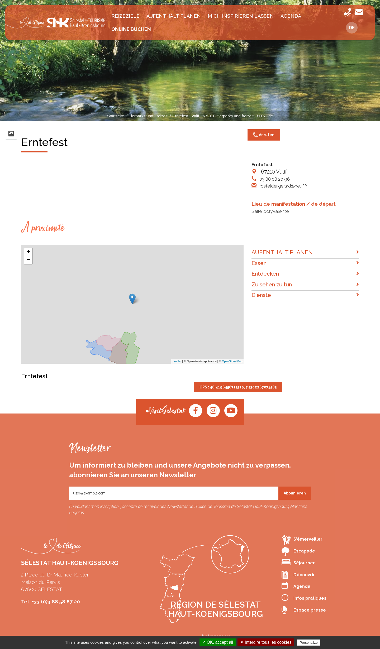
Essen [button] (305, 263)
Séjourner (298, 562)
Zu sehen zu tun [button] (305, 285)
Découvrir (298, 575)
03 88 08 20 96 (274, 179)
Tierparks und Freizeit (148, 116)
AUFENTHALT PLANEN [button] (305, 252)
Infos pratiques (304, 597)
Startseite (115, 116)
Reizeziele (125, 16)
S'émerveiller (302, 539)
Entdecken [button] (305, 274)
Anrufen (263, 135)
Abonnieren (295, 493)
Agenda (291, 16)
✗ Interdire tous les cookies (265, 642)
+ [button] (28, 252)
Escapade (298, 551)
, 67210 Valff (269, 172)
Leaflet (177, 361)
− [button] (28, 260)
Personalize (309, 643)
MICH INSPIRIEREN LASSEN (241, 16)
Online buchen (131, 29)
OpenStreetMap (232, 361)
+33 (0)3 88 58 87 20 (56, 601)
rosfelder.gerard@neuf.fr (282, 186)
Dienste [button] (305, 295)
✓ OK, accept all (217, 642)
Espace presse (304, 610)
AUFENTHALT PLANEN (173, 16)
